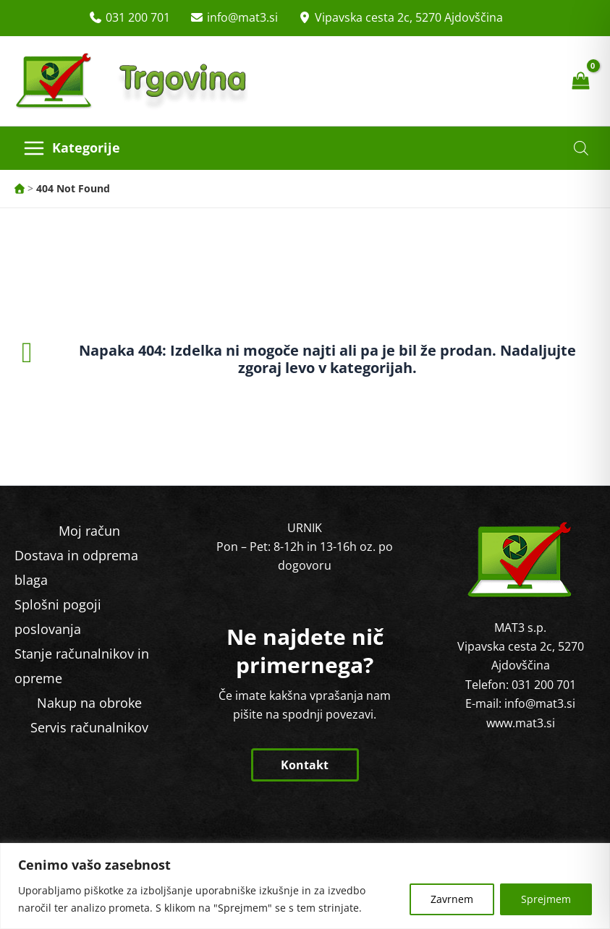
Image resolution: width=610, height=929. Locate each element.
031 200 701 (138, 17)
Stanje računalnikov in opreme (81, 666)
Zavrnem (452, 899)
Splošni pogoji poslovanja (57, 617)
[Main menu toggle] (71, 148)
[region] (305, 886)
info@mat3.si (242, 17)
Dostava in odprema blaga (76, 567)
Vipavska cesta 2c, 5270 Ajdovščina (409, 17)
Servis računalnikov (89, 727)
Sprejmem (546, 899)
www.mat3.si (520, 723)
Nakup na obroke (89, 702)
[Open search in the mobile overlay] (581, 148)
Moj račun (89, 530)
